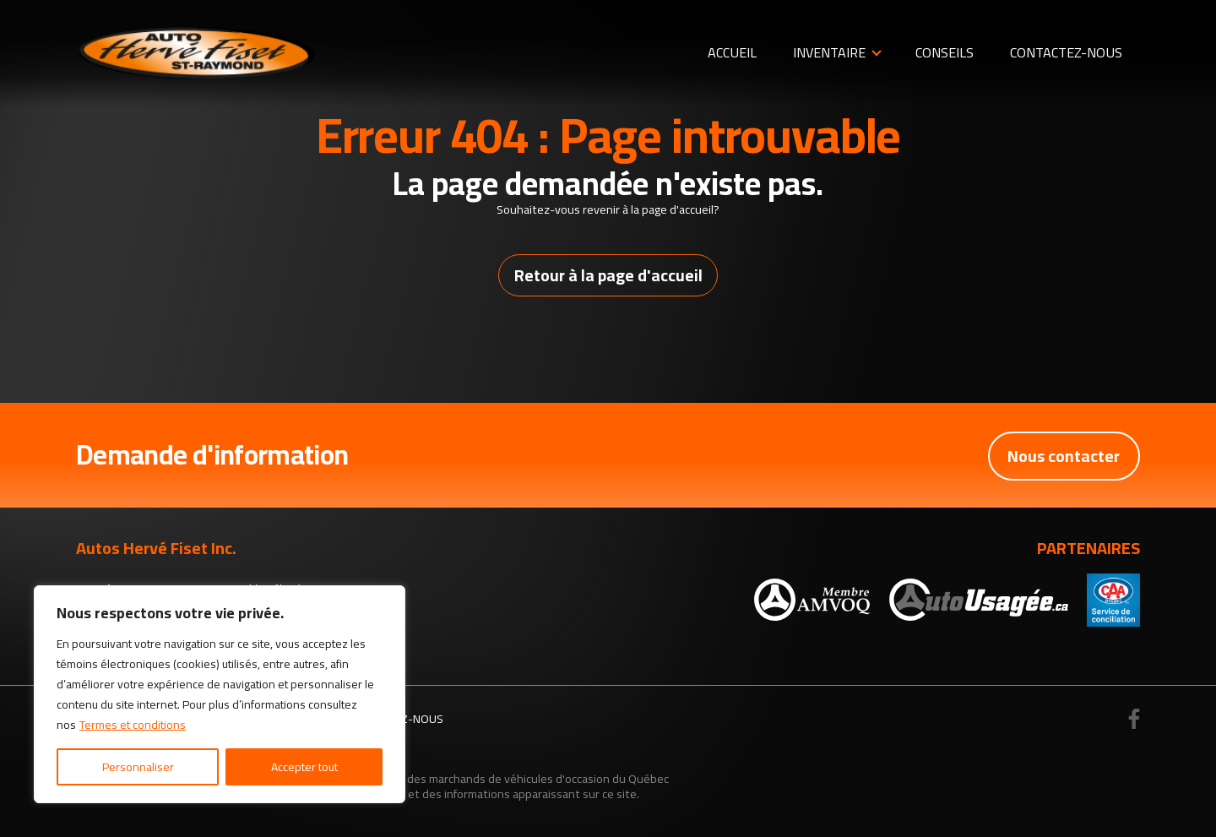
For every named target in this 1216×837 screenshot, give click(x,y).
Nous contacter (1063, 455)
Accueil (732, 52)
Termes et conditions (132, 725)
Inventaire (829, 52)
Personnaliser (138, 767)
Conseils (944, 52)
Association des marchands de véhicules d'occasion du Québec (506, 778)
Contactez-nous (1066, 52)
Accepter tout (304, 767)
